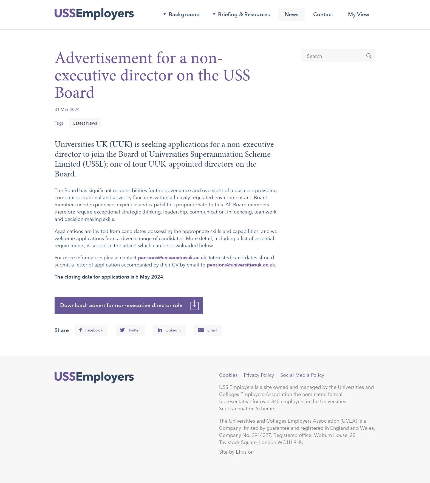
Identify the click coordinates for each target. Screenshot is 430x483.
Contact (323, 14)
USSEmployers (94, 378)
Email (212, 330)
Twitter (134, 330)
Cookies (228, 375)
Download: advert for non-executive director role (121, 305)
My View (358, 14)
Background (179, 15)
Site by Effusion (236, 452)
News (291, 14)
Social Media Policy (302, 375)
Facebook (94, 330)
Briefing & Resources (239, 15)
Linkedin (173, 330)
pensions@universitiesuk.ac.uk (172, 257)
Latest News (85, 123)
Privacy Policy (259, 375)
